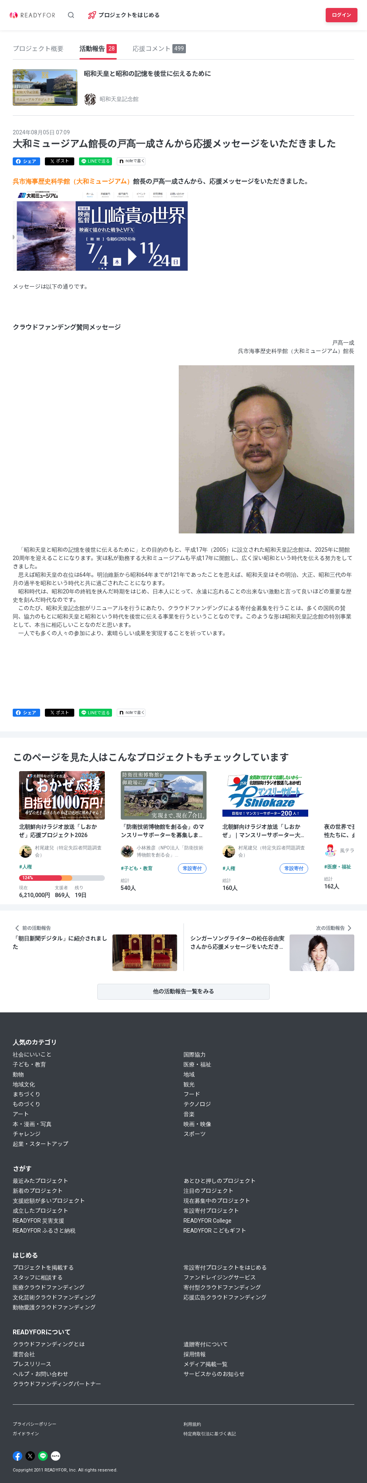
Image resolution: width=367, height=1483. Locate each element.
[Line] (43, 1456)
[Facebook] (17, 1456)
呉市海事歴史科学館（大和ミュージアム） (73, 181)
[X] (30, 1456)
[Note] (55, 1456)
